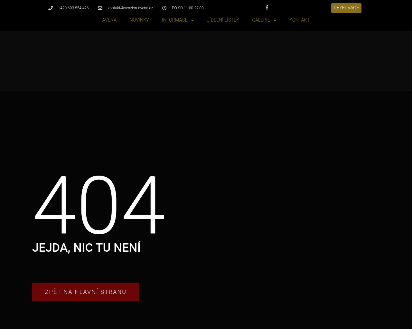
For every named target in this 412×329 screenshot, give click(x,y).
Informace (178, 20)
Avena (109, 20)
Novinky (139, 20)
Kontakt (299, 20)
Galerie (264, 20)
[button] (346, 8)
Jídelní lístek (223, 20)
